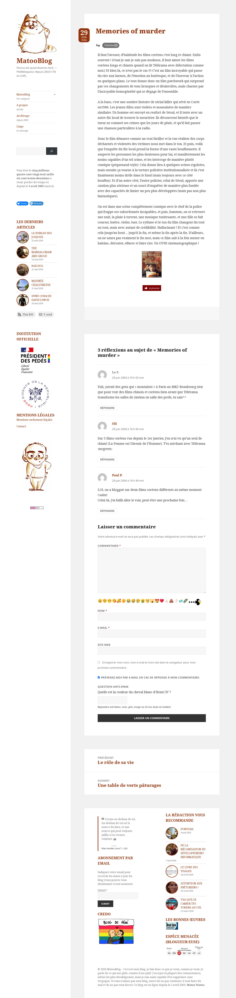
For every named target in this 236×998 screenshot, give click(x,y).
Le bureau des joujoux (41, 235)
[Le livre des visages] (172, 871)
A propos (37, 107)
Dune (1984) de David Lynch (41, 298)
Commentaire (109, 546)
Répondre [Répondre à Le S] (107, 408)
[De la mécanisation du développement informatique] (172, 849)
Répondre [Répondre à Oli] (107, 459)
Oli (114, 423)
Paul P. (117, 475)
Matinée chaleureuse (41, 283)
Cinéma (109, 45)
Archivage (37, 118)
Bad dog (37, 266)
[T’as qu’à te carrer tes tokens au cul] (172, 904)
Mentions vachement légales (34, 419)
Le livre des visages (189, 869)
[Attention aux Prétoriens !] (172, 887)
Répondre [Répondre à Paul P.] (107, 511)
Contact (21, 426)
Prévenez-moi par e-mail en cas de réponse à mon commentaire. (149, 677)
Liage (37, 128)
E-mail (104, 628)
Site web (104, 645)
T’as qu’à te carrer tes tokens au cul (191, 903)
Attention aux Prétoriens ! (191, 885)
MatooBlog (34, 60)
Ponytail (187, 829)
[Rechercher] (51, 151)
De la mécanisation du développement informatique (193, 851)
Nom (102, 611)
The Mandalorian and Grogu (41, 252)
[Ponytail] (172, 833)
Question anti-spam (113, 686)
